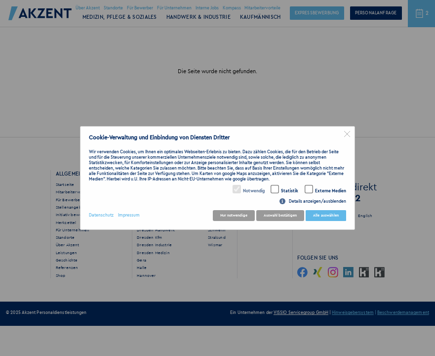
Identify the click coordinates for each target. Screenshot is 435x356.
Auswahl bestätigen (280, 215)
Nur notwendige (233, 215)
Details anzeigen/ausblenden (317, 201)
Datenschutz (101, 216)
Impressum (129, 216)
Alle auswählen (326, 215)
